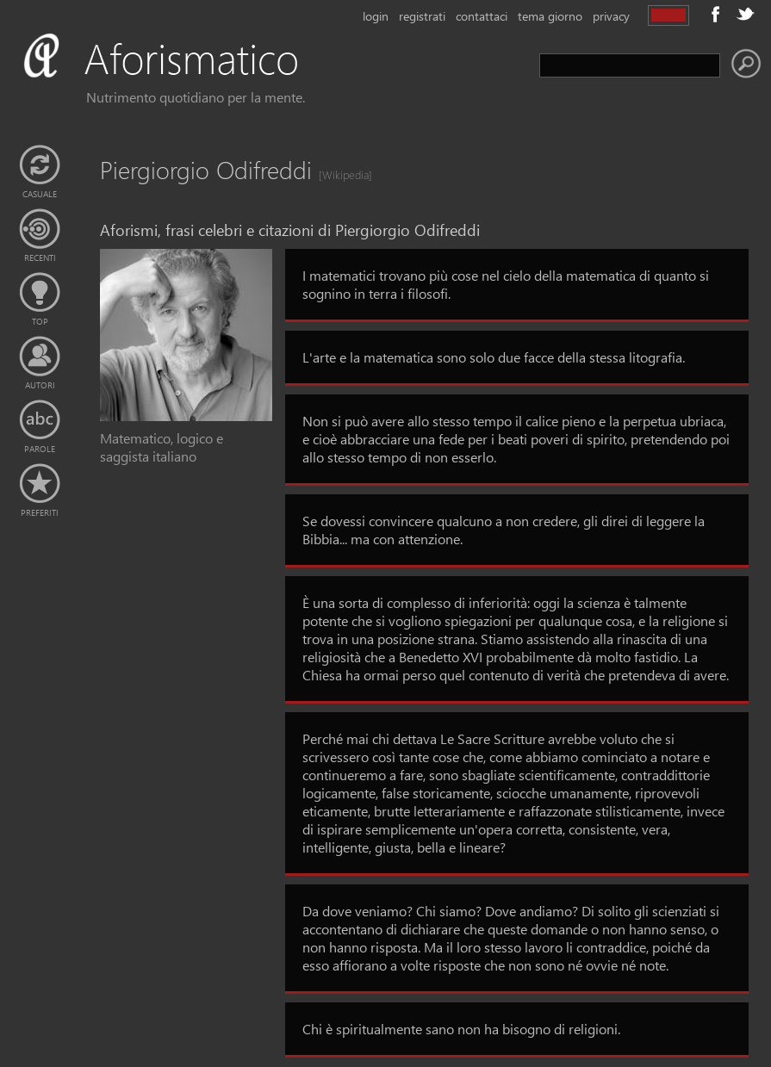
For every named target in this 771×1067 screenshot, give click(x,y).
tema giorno (550, 16)
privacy (611, 16)
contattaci (481, 16)
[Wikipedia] (340, 174)
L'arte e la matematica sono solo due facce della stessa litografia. (493, 357)
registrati (422, 16)
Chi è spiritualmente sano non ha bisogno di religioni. (461, 1029)
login (376, 16)
